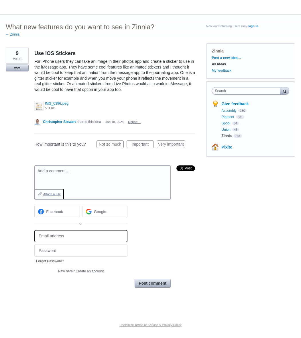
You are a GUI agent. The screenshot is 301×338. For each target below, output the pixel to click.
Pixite (227, 147)
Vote (17, 68)
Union (227, 130)
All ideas (219, 64)
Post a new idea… (226, 58)
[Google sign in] (105, 211)
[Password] (80, 251)
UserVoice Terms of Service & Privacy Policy (150, 325)
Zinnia (218, 51)
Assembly (229, 111)
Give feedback (235, 103)
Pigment (228, 117)
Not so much (111, 145)
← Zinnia (12, 34)
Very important (171, 145)
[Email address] (80, 236)
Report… (134, 122)
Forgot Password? (50, 261)
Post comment (152, 283)
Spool (226, 123)
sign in (253, 26)
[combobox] (247, 91)
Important (143, 145)
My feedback (221, 71)
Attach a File (52, 194)
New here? (81, 271)
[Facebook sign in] (57, 211)
